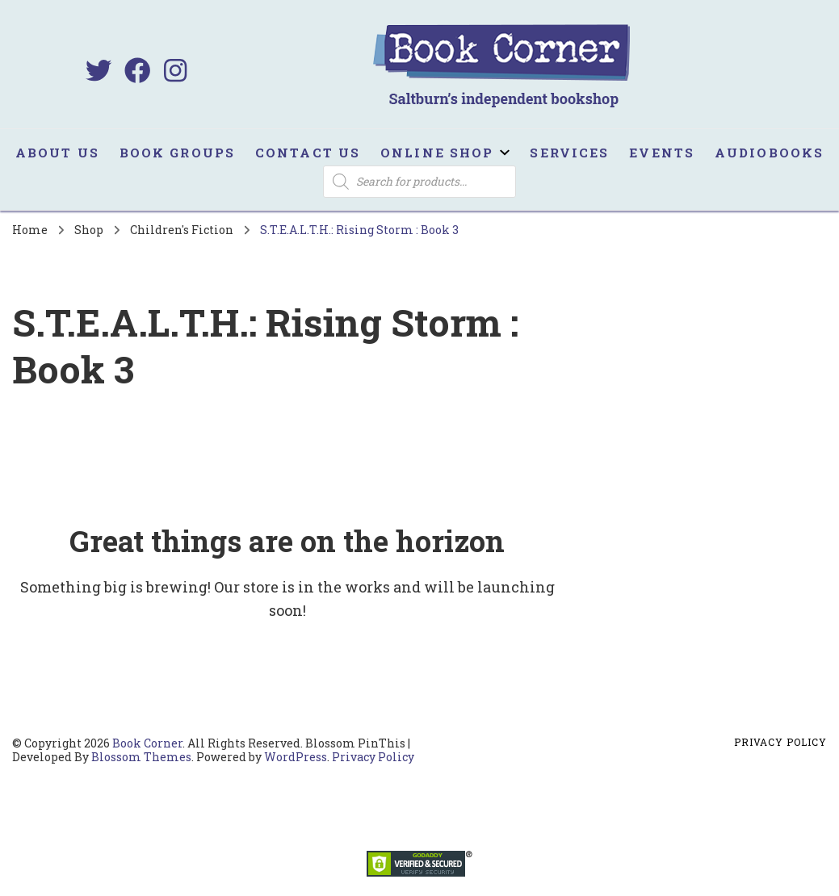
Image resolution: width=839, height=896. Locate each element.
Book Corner (147, 743)
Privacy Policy (373, 756)
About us (57, 152)
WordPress (295, 756)
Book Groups (177, 152)
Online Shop (436, 152)
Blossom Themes (141, 756)
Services (569, 152)
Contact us (307, 152)
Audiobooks (769, 152)
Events (661, 152)
